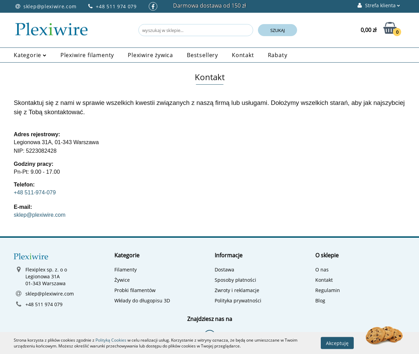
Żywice (122, 280)
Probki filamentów (135, 290)
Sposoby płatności (235, 280)
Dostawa (224, 269)
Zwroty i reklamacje (237, 290)
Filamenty (125, 269)
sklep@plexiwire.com (40, 215)
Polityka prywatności (238, 300)
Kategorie (30, 55)
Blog (320, 300)
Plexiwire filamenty (87, 55)
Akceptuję (337, 343)
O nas (322, 269)
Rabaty (277, 55)
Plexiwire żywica (150, 55)
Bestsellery (202, 55)
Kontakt (243, 55)
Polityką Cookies (110, 340)
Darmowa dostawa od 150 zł (209, 5)
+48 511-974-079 (35, 192)
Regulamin (327, 290)
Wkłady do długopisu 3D (142, 300)
